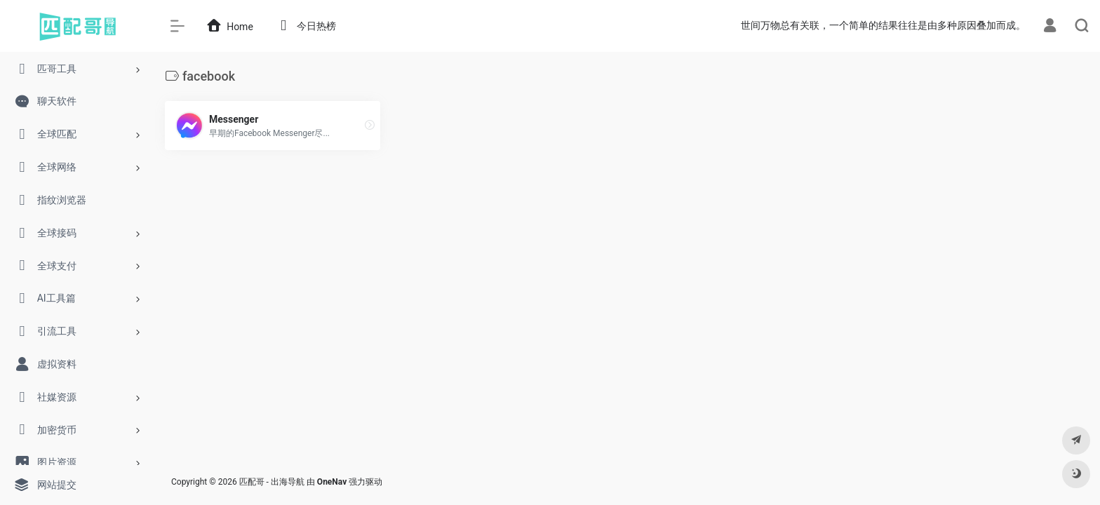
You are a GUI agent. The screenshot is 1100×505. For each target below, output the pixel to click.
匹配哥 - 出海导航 (271, 482)
